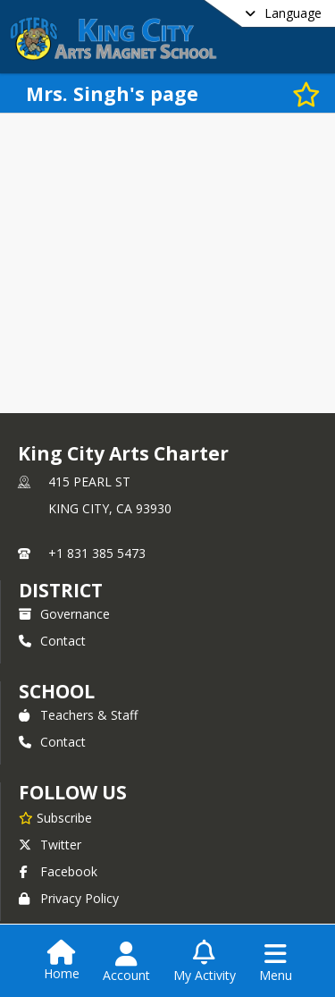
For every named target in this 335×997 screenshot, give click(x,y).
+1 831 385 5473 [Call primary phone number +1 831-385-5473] (97, 553)
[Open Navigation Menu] (275, 962)
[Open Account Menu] (126, 962)
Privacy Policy (69, 898)
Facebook (58, 871)
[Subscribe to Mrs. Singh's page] (303, 93)
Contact (52, 640)
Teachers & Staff (78, 714)
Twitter (50, 844)
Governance (64, 613)
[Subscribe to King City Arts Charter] (55, 817)
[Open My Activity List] (204, 962)
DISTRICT (61, 590)
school (57, 691)
